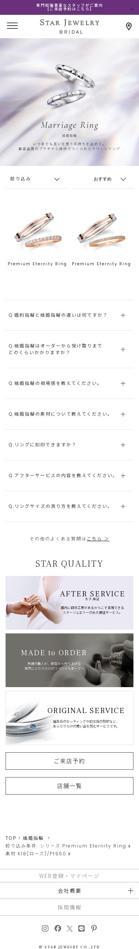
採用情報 (70, 907)
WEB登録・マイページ (69, 875)
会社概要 (70, 890)
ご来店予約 (69, 761)
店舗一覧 (69, 786)
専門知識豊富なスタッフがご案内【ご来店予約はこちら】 (69, 7)
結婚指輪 (33, 838)
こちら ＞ (98, 539)
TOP (11, 838)
